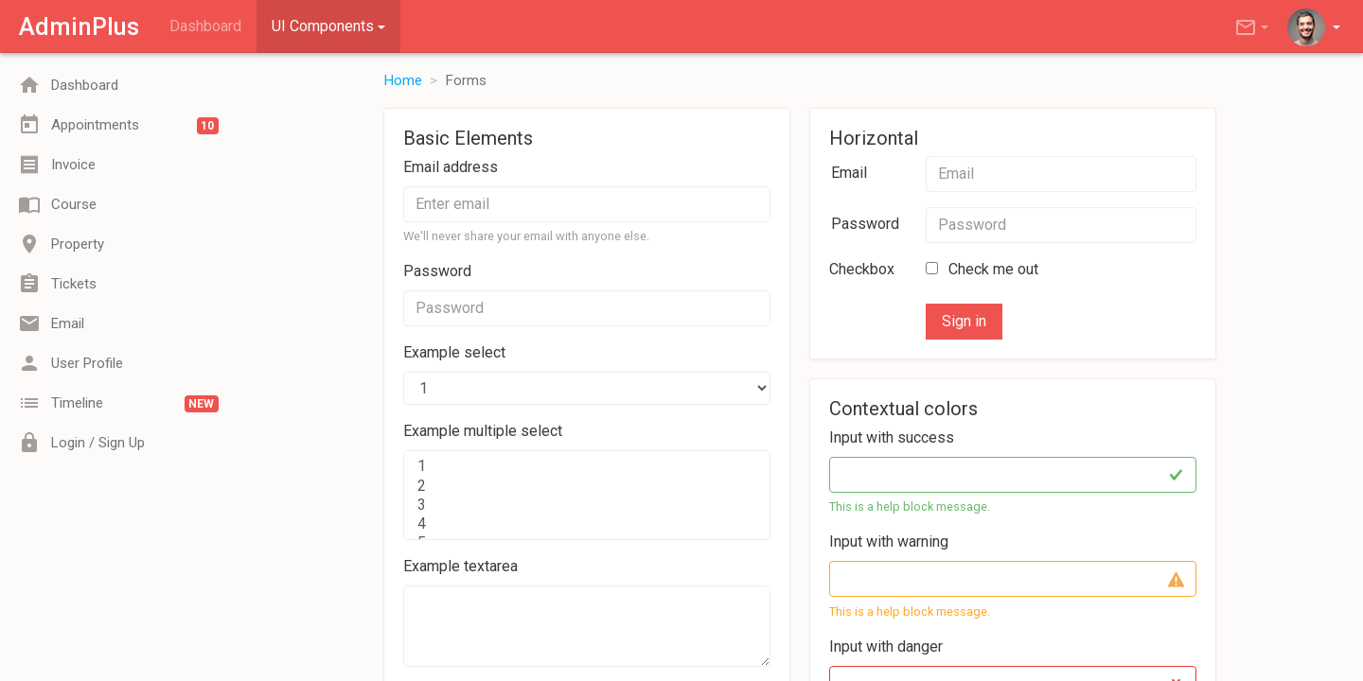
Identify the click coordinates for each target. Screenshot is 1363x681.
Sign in (964, 321)
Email (51, 323)
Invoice (57, 164)
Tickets (57, 283)
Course (57, 204)
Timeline (119, 403)
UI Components (323, 26)
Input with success (891, 437)
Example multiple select (482, 431)
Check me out (982, 269)
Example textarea (460, 566)
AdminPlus (79, 26)
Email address (450, 167)
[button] (1253, 26)
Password (437, 271)
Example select (454, 352)
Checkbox (861, 269)
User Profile (71, 363)
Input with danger (886, 646)
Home (402, 80)
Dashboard (205, 26)
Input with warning (888, 541)
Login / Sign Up (82, 442)
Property (61, 244)
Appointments (119, 125)
